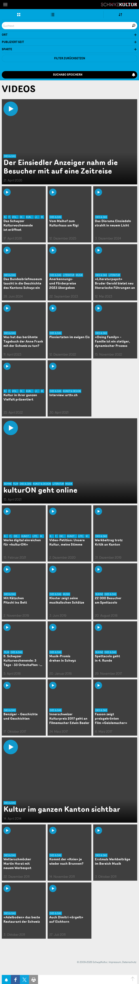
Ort (4, 35)
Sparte (7, 49)
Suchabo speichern (94, 75)
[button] (5, 4)
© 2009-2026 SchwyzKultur (92, 962)
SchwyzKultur (119, 4)
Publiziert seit (13, 42)
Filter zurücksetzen (69, 58)
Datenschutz (129, 962)
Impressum (115, 962)
